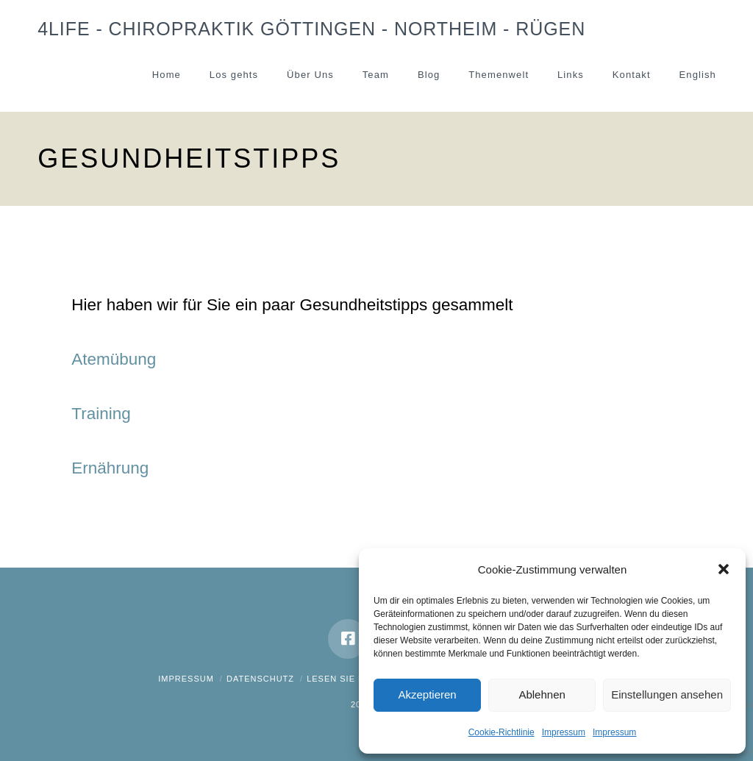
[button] (723, 569)
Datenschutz (260, 678)
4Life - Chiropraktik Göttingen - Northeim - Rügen (311, 29)
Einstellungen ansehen (667, 694)
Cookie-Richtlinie (501, 732)
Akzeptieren (427, 694)
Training (100, 413)
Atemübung (113, 359)
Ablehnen (541, 694)
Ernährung (110, 468)
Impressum (563, 732)
